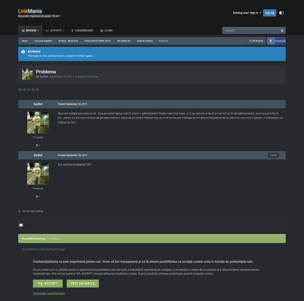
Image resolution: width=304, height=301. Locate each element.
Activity (55, 30)
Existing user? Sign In (247, 12)
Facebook (280, 40)
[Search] (241, 30)
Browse (31, 30)
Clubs (108, 30)
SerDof (44, 76)
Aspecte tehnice (88, 76)
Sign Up (269, 12)
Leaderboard (84, 30)
